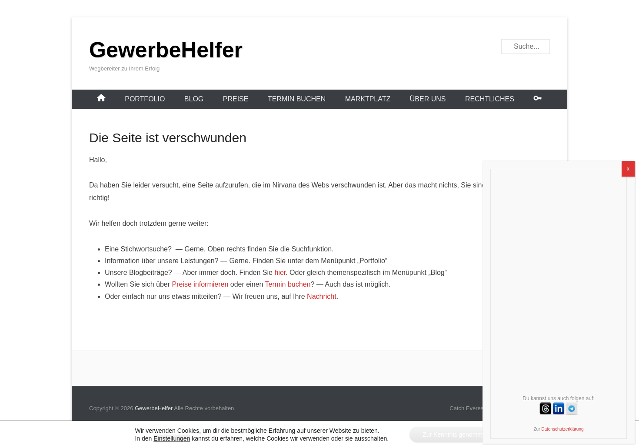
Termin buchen (297, 99)
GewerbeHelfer (166, 50)
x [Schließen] (628, 169)
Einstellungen (171, 438)
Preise (236, 99)
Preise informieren (200, 284)
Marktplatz (368, 99)
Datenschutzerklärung (562, 429)
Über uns (428, 99)
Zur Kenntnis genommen (456, 434)
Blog (193, 99)
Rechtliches (489, 99)
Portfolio (145, 99)
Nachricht (321, 296)
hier (280, 272)
